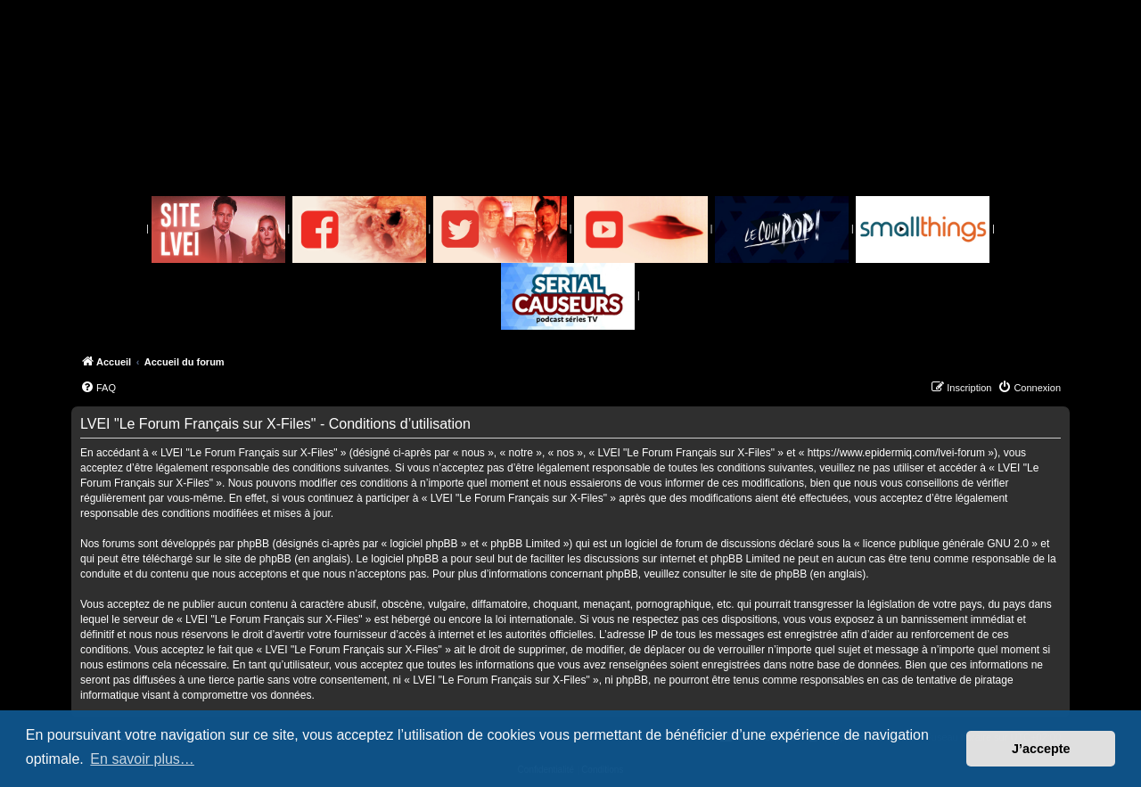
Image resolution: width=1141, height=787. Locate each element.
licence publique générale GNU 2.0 (946, 543)
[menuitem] (98, 387)
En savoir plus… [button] (142, 759)
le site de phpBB (252, 559)
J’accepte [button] (1041, 749)
